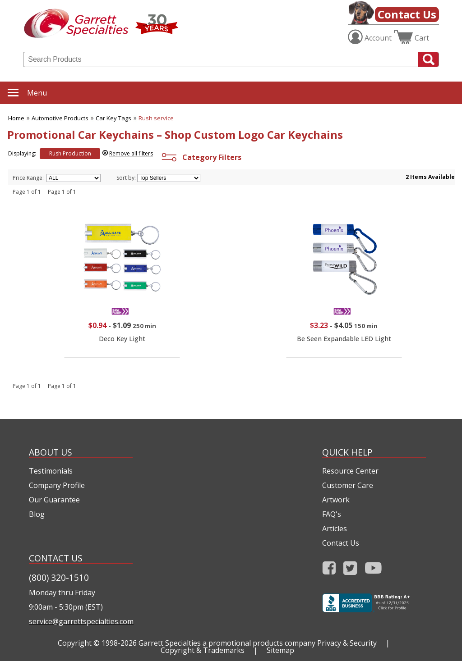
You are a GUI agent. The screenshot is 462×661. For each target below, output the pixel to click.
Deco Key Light (122, 338)
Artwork (336, 499)
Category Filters (200, 157)
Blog (37, 514)
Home (16, 118)
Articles (334, 528)
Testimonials (51, 470)
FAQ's (331, 514)
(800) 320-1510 (59, 577)
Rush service (156, 118)
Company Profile (57, 485)
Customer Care (347, 485)
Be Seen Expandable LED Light (344, 338)
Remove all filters (131, 153)
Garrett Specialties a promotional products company (227, 643)
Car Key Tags (113, 118)
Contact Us (407, 14)
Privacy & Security (347, 643)
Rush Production (70, 153)
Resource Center (350, 470)
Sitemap (280, 650)
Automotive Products (60, 118)
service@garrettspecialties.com (81, 621)
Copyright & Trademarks (203, 650)
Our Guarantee (54, 499)
